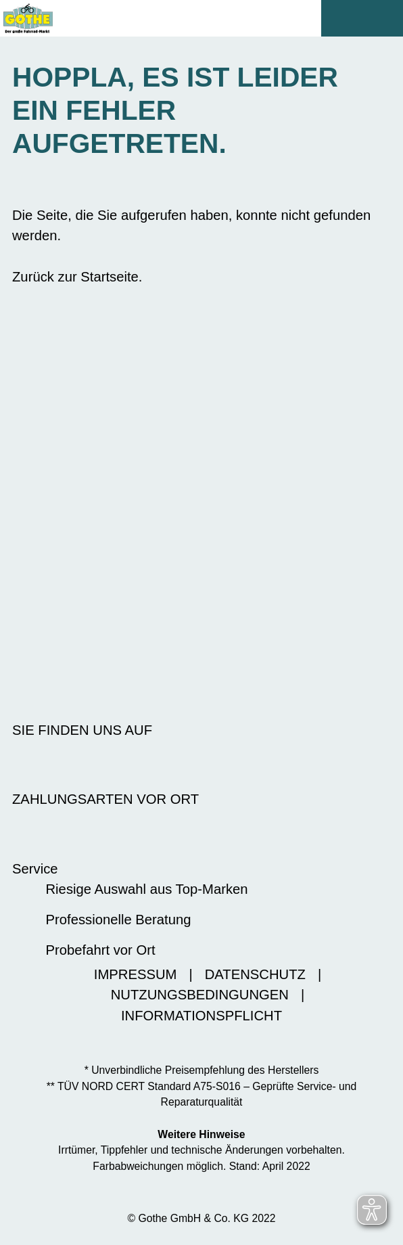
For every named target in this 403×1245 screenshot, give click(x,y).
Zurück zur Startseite (75, 276)
